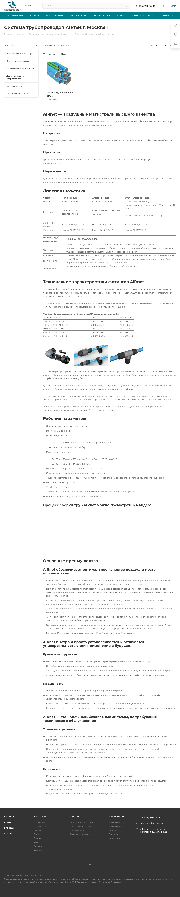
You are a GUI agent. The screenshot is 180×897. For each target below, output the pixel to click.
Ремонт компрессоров (80, 834)
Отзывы (37, 842)
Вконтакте (90, 865)
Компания (40, 816)
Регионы (113, 830)
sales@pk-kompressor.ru (153, 823)
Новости (38, 830)
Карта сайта (114, 838)
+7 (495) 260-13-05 (144, 6)
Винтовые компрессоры (81, 822)
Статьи (8, 833)
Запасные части (77, 830)
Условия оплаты (116, 822)
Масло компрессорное (81, 826)
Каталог (9, 816)
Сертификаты (40, 826)
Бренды (9, 828)
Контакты (38, 846)
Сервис (8, 822)
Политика (113, 834)
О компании (39, 822)
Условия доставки (117, 826)
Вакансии (38, 850)
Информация (117, 816)
